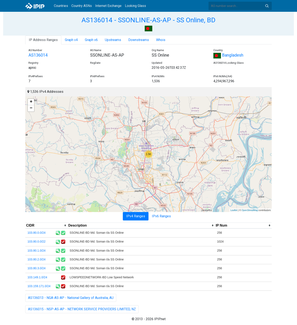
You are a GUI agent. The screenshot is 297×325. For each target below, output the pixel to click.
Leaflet (233, 210)
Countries (61, 6)
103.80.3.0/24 (37, 268)
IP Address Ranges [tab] (43, 40)
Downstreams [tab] (138, 40)
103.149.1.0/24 (37, 277)
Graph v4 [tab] (71, 40)
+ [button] (31, 102)
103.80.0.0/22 (37, 241)
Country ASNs (81, 6)
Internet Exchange (108, 6)
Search (267, 6)
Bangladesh (228, 55)
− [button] (31, 108)
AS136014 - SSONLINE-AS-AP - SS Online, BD (148, 20)
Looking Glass (135, 6)
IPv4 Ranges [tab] (135, 216)
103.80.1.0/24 (37, 250)
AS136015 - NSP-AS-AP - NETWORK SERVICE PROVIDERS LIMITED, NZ (82, 309)
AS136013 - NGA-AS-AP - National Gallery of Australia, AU (71, 298)
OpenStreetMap (250, 210)
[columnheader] (46, 225)
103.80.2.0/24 (37, 259)
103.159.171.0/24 (39, 286)
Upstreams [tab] (113, 40)
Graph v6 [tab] (91, 40)
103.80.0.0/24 (37, 232)
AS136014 (38, 55)
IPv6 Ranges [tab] (161, 216)
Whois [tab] (160, 40)
